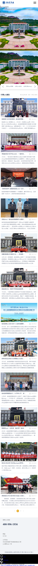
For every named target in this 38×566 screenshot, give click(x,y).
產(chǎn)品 (5, 560)
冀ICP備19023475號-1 (27, 552)
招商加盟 (7, 19)
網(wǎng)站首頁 (4, 7)
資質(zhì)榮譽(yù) (4, 20)
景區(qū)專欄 (3, 17)
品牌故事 (9, 9)
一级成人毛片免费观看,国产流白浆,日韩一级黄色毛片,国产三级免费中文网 (17, 565)
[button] (3, 86)
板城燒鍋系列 (9, 13)
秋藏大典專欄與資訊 (28, 17)
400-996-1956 (3, 22)
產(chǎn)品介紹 (4, 12)
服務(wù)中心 (3, 18)
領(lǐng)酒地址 (14, 19)
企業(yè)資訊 (10, 17)
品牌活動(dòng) (19, 17)
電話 (4, 563)
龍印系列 (2, 13)
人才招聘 (2, 19)
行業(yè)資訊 (3, 15)
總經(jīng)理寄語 (16, 9)
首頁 (29, 94)
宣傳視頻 (2, 14)
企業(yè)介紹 (3, 8)
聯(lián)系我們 (22, 19)
